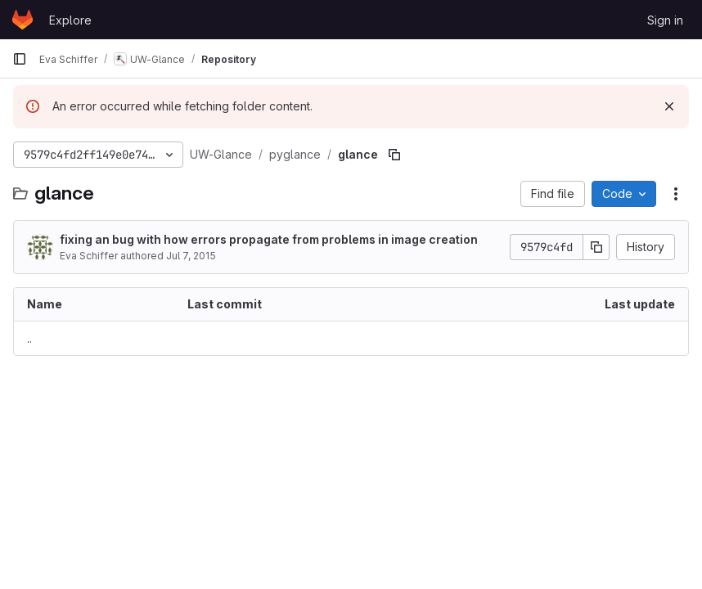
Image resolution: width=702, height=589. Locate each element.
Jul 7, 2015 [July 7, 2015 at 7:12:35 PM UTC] (191, 256)
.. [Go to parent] (29, 338)
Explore (70, 20)
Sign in (665, 20)
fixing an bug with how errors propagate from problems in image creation (269, 239)
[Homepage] (22, 20)
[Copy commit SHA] (596, 247)
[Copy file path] (394, 155)
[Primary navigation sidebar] (20, 59)
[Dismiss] (669, 106)
